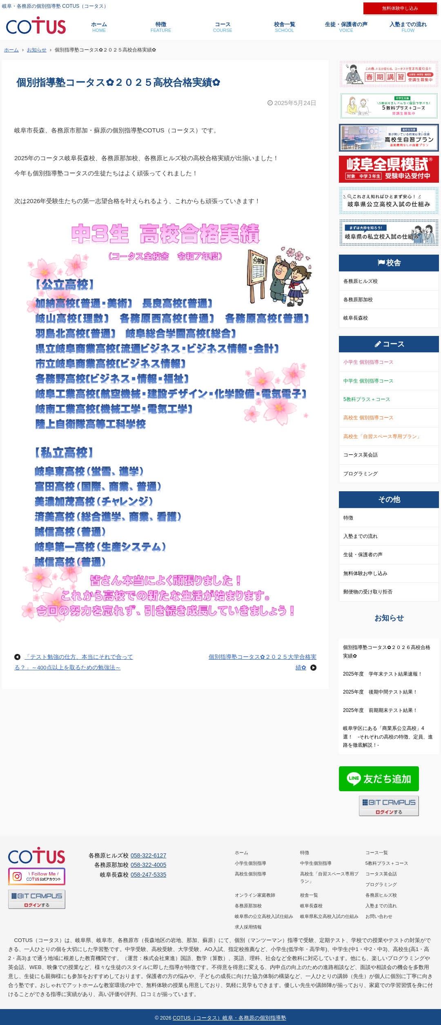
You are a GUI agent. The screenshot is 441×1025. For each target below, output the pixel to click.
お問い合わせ (378, 916)
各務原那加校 (358, 299)
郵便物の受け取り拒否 (367, 592)
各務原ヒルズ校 (360, 281)
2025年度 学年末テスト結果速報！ (383, 674)
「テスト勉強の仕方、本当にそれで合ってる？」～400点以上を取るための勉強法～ (73, 662)
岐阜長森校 (355, 318)
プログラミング (360, 474)
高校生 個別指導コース (368, 418)
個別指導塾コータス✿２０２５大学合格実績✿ (262, 662)
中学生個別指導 (316, 863)
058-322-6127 (148, 855)
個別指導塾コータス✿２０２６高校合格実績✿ (386, 651)
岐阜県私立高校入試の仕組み (329, 916)
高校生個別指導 (250, 873)
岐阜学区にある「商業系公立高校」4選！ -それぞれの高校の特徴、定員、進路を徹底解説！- (388, 736)
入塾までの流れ (408, 27)
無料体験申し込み (400, 8)
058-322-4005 (148, 865)
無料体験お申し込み (365, 573)
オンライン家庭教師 (255, 895)
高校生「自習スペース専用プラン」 (382, 436)
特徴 (160, 27)
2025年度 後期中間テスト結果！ (380, 692)
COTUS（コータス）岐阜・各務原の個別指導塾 (229, 1018)
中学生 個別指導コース (368, 381)
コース (222, 27)
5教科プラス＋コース (366, 399)
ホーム (99, 27)
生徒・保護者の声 (346, 27)
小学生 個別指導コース (368, 362)
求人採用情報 (248, 926)
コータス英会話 (360, 455)
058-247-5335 (148, 874)
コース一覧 (376, 852)
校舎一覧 (284, 27)
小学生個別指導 (250, 863)
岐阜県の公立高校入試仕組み (264, 916)
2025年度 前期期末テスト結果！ (380, 710)
